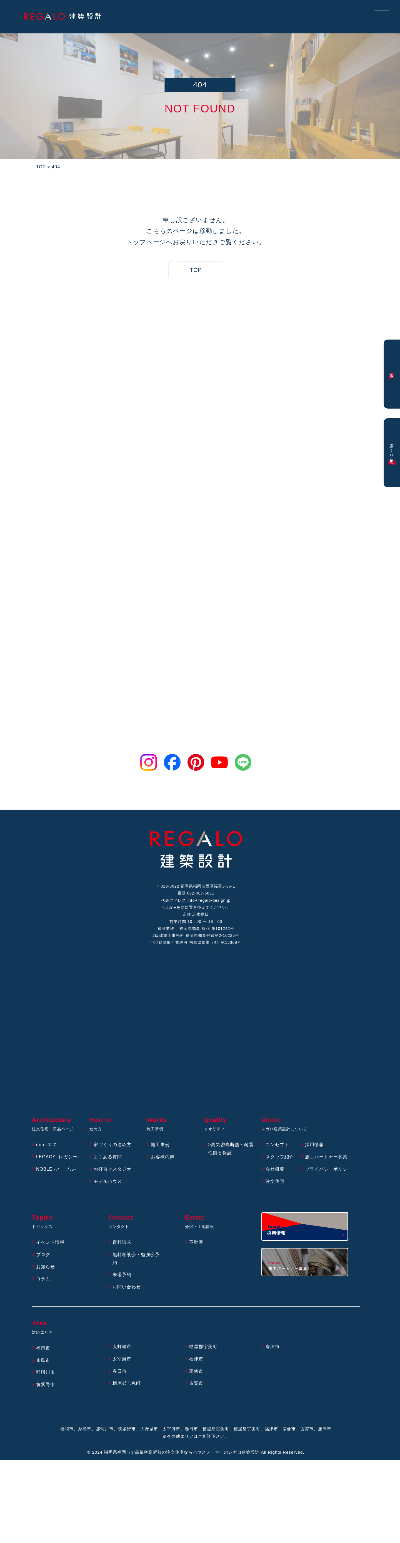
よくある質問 (108, 1158)
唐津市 (273, 1348)
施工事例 (160, 1146)
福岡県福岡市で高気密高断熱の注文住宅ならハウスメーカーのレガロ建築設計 (181, 1453)
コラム (43, 1280)
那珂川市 (45, 1374)
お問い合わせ (126, 1288)
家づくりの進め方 (112, 1146)
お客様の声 (162, 1158)
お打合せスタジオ (112, 1170)
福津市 (196, 1360)
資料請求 (121, 1244)
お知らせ (45, 1268)
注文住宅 (275, 1183)
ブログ (43, 1256)
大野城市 (121, 1348)
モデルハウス (108, 1183)
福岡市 (43, 1349)
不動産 (196, 1244)
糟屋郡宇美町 (203, 1348)
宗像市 (196, 1372)
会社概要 (275, 1170)
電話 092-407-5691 (195, 893)
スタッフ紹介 (280, 1158)
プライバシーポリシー (328, 1170)
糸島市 (43, 1362)
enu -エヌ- (47, 1146)
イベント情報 (50, 1244)
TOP (196, 270)
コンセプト (277, 1146)
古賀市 (196, 1384)
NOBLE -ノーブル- (56, 1170)
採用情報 (314, 1146)
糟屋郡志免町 (126, 1384)
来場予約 (121, 1276)
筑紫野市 (45, 1386)
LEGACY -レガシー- (58, 1158)
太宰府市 (121, 1360)
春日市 (119, 1372)
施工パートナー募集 (326, 1158)
